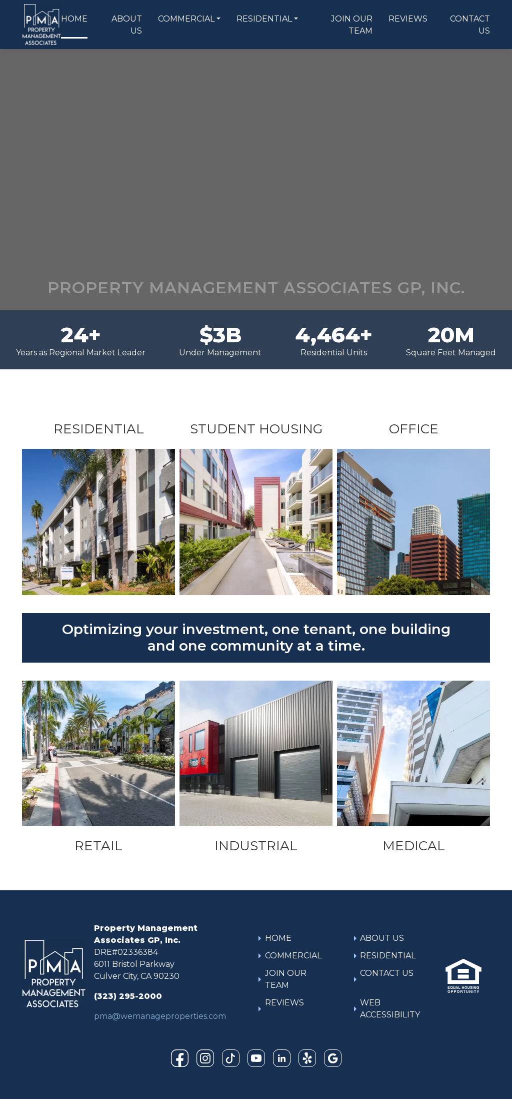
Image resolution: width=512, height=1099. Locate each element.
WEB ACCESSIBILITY (390, 1008)
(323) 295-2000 (128, 996)
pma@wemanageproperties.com (160, 1016)
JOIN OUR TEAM (351, 25)
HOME (74, 19)
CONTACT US (470, 25)
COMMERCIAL (186, 19)
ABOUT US (127, 25)
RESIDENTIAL (264, 19)
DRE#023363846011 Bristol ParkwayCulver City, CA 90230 (137, 964)
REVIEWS (408, 19)
